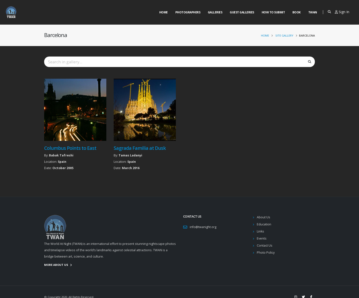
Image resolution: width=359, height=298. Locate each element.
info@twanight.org (203, 227)
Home (163, 12)
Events (262, 238)
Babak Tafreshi (61, 155)
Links (260, 231)
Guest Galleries (242, 12)
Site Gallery (284, 35)
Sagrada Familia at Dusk (140, 148)
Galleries (215, 12)
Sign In (342, 12)
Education (264, 224)
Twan (312, 12)
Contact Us (264, 245)
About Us (263, 217)
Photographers (187, 12)
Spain (62, 162)
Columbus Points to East (70, 148)
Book (296, 12)
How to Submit (273, 12)
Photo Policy (266, 252)
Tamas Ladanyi (130, 155)
